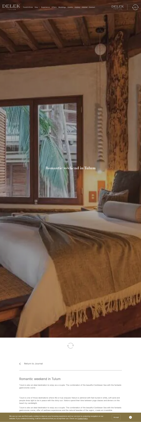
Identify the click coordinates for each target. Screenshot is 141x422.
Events (70, 7)
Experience (45, 7)
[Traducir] (135, 7)
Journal (84, 7)
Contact (92, 7)
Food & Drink (28, 7)
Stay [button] (36, 7)
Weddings (62, 7)
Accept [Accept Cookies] (116, 417)
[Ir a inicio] (11, 7)
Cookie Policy (82, 418)
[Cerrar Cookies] (130, 417)
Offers (54, 7)
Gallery (77, 7)
